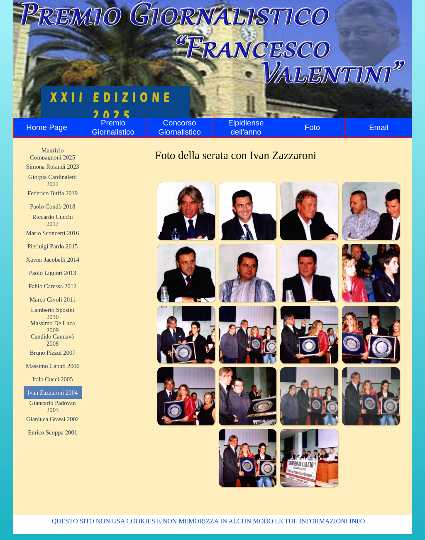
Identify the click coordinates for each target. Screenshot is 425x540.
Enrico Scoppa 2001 (52, 432)
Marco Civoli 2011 (52, 299)
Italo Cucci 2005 (52, 379)
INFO (357, 521)
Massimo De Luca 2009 (52, 327)
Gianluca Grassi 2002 (52, 419)
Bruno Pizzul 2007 (53, 352)
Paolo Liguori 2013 (52, 273)
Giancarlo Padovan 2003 (52, 406)
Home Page (46, 127)
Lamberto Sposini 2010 (52, 313)
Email (378, 127)
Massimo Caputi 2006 (52, 366)
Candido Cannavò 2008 (52, 340)
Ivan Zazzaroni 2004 (52, 392)
